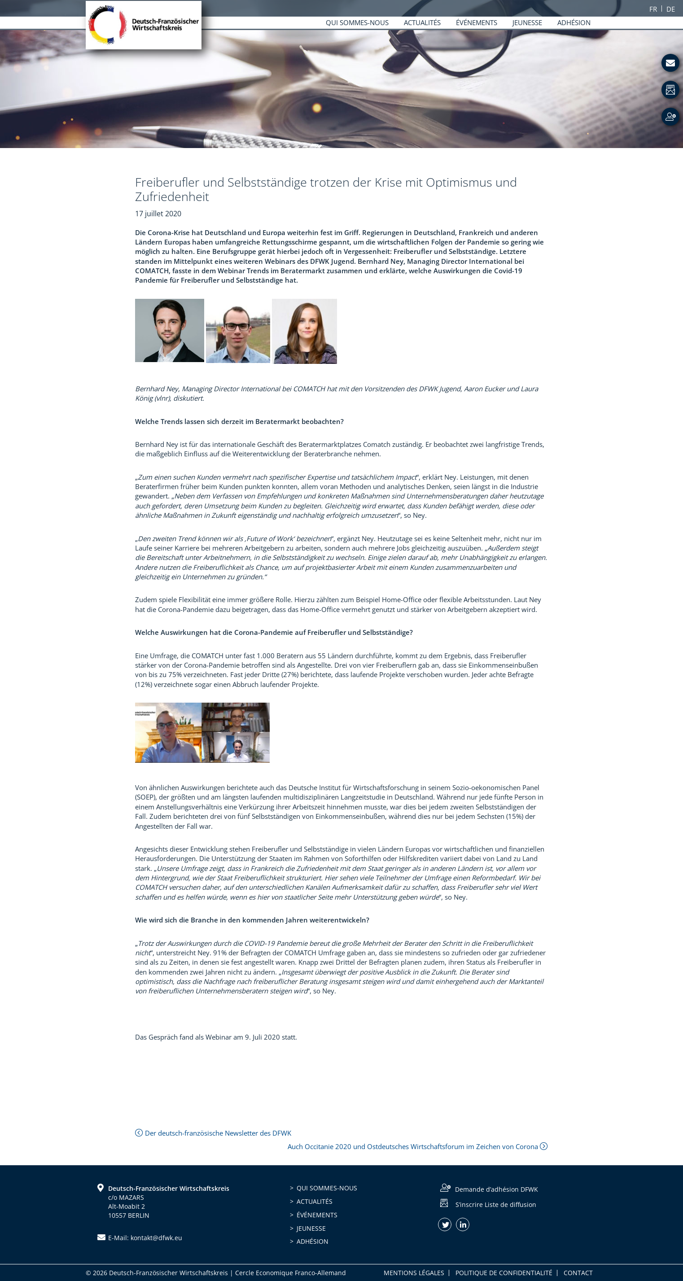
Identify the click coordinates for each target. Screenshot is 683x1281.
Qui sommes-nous (327, 1188)
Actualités (315, 1201)
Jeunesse (311, 1228)
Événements (317, 1215)
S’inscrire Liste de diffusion (495, 1204)
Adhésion (312, 1241)
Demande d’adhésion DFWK (496, 1189)
